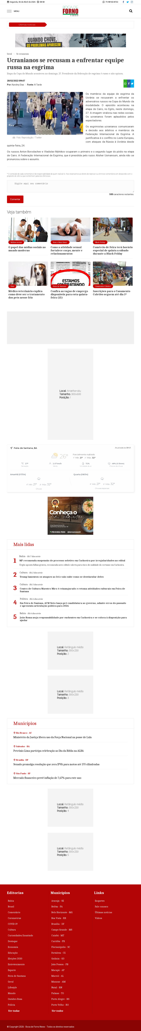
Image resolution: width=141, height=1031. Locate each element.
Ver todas (13, 1010)
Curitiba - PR (58, 941)
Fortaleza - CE (58, 952)
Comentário (14, 912)
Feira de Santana (17, 976)
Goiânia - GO (57, 958)
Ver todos (57, 1010)
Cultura (12, 929)
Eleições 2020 (15, 958)
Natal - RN (56, 987)
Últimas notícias (103, 912)
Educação (13, 952)
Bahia (11, 900)
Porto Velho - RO (60, 1004)
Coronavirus (14, 918)
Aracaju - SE (57, 900)
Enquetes (99, 900)
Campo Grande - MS (61, 929)
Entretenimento (16, 964)
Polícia (11, 1004)
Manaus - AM (58, 981)
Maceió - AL (57, 976)
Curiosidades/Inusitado (20, 935)
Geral (11, 981)
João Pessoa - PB (59, 964)
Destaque (12, 941)
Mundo (12, 993)
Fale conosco (101, 906)
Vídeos (98, 918)
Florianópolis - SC (60, 947)
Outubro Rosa (15, 999)
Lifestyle (12, 987)
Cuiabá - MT (57, 935)
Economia (13, 947)
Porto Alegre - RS (60, 999)
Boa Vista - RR (58, 918)
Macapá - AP (57, 970)
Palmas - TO (57, 993)
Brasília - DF (57, 924)
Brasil (11, 906)
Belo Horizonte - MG (62, 912)
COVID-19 (12, 924)
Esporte (12, 970)
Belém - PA (57, 906)
